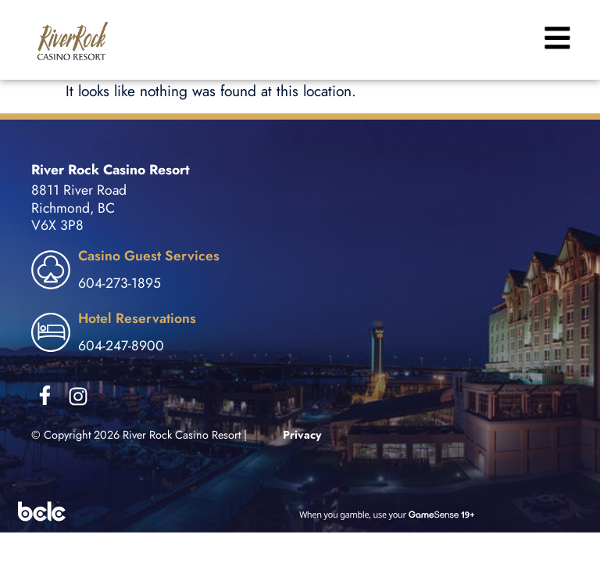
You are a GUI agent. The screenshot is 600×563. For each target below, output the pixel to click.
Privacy (302, 435)
